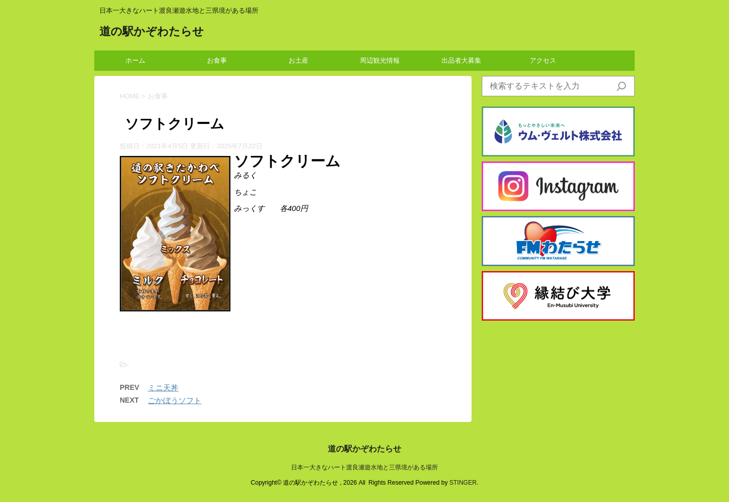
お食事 (217, 60)
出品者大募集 (461, 60)
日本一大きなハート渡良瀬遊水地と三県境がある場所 (364, 467)
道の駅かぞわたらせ (151, 32)
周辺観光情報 (380, 60)
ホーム (135, 60)
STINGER (462, 482)
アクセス (543, 60)
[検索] (621, 86)
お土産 (298, 60)
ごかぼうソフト (174, 400)
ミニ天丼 (163, 387)
